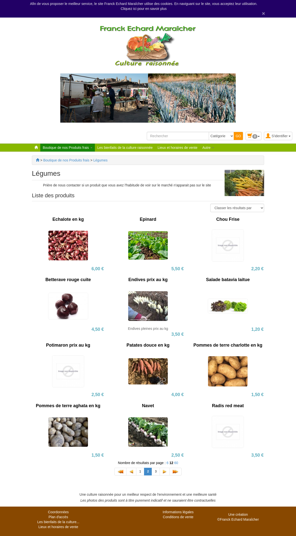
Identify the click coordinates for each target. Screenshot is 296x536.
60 (176, 463)
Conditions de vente (178, 517)
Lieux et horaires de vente (177, 148)
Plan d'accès (58, 517)
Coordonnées (58, 512)
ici (135, 9)
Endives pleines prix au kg (148, 329)
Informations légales (178, 512)
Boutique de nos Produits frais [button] (67, 148)
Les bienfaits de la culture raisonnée (125, 148)
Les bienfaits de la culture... (58, 522)
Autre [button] (208, 148)
